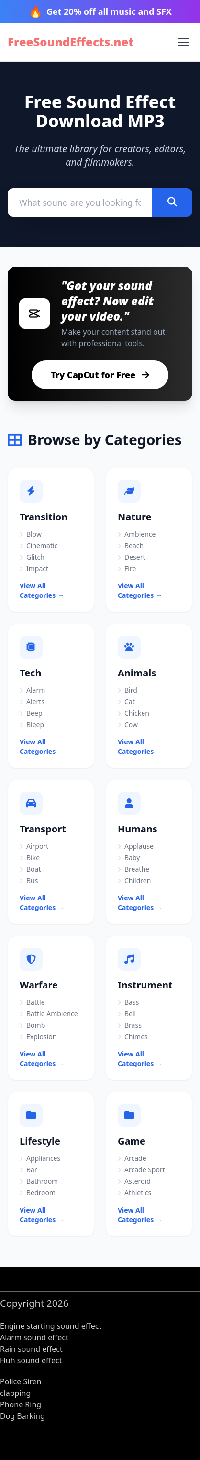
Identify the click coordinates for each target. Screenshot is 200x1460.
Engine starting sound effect (50, 1326)
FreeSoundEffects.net (70, 42)
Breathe (133, 869)
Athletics (134, 1192)
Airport (34, 846)
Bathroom (39, 1181)
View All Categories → (42, 590)
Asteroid (134, 1181)
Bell (127, 1013)
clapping (15, 1393)
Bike (30, 857)
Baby (129, 857)
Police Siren (21, 1381)
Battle (32, 1002)
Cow (128, 724)
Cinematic (38, 545)
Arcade (132, 1158)
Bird (127, 690)
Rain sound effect (31, 1349)
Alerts (32, 701)
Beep (31, 713)
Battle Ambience (49, 1013)
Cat (126, 701)
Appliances (40, 1158)
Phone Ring (20, 1404)
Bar (28, 1169)
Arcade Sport (141, 1169)
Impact (34, 568)
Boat (30, 869)
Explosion (38, 1036)
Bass (128, 1002)
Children (134, 880)
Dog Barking (22, 1416)
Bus (29, 880)
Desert (131, 557)
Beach (131, 545)
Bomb (32, 1025)
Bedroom (38, 1192)
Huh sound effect (31, 1360)
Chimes (133, 1036)
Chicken (133, 713)
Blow (31, 534)
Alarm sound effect (34, 1337)
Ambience (137, 534)
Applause (136, 846)
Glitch (32, 557)
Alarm (32, 690)
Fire (127, 568)
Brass (130, 1025)
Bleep (32, 724)
